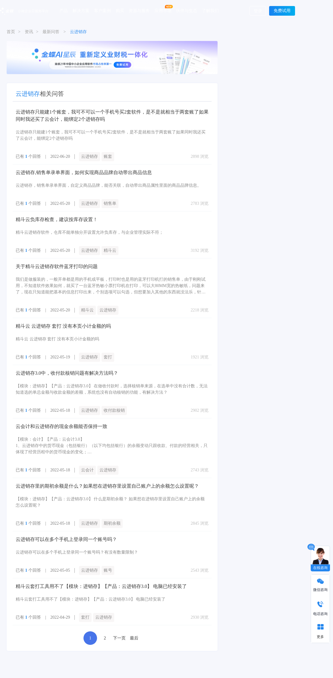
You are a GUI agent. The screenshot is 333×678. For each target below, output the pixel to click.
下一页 (119, 638)
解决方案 (81, 10)
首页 (11, 32)
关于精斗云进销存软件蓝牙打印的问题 (57, 266)
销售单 (110, 203)
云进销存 (89, 156)
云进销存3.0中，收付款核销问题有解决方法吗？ (67, 373)
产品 (63, 10)
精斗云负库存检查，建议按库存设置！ (57, 219)
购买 (120, 10)
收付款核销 (114, 410)
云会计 (87, 470)
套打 (108, 357)
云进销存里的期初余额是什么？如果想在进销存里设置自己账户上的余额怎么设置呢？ (107, 486)
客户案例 (102, 10)
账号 (108, 570)
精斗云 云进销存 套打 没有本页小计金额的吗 (63, 326)
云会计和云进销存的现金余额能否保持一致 (61, 426)
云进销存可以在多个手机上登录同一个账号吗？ (66, 539)
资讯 (29, 32)
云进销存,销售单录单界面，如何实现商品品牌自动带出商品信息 (84, 172)
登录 (258, 11)
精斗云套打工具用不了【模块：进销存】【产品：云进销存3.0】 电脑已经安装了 (101, 586)
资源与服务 (139, 10)
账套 (108, 156)
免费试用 (282, 10)
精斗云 (110, 250)
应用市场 (163, 10)
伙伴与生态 (186, 10)
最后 (134, 638)
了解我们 (210, 10)
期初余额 (112, 523)
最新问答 (50, 32)
